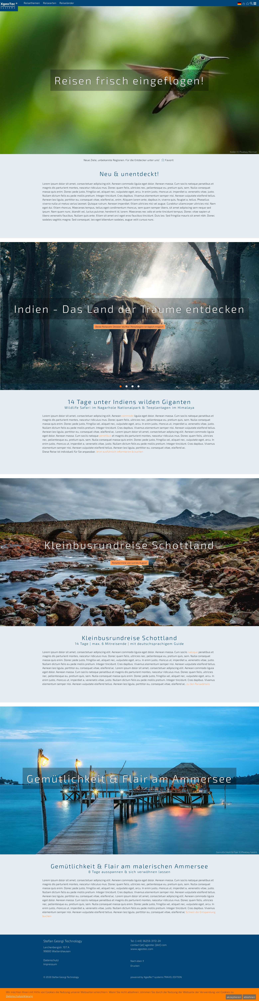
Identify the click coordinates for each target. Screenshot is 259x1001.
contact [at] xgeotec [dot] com (148, 944)
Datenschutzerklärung (19, 996)
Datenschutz (51, 960)
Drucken (134, 965)
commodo (128, 415)
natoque (193, 651)
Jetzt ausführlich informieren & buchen (119, 451)
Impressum (50, 964)
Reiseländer (67, 3)
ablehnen (249, 997)
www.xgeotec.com (141, 948)
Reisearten (49, 3)
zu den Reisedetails (198, 683)
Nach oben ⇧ (137, 960)
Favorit (169, 159)
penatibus (105, 435)
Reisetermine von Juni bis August (129, 562)
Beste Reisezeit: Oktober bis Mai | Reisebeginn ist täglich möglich (129, 326)
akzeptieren (234, 997)
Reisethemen (32, 3)
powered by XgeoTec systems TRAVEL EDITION (156, 977)
